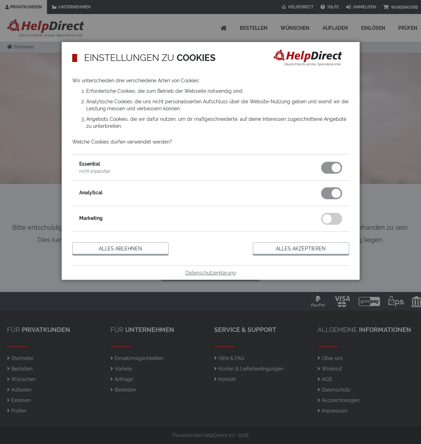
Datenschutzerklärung (210, 273)
